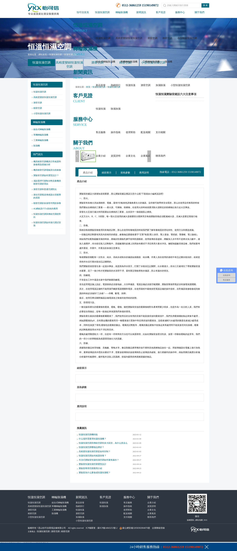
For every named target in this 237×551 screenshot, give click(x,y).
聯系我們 (160, 156)
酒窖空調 (152, 38)
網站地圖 (199, 520)
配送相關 (145, 132)
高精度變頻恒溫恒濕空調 (129, 38)
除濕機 (168, 61)
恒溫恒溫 (130, 85)
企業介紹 (101, 156)
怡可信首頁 (83, 12)
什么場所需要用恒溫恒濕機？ (92, 439)
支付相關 (160, 132)
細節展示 (106, 172)
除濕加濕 (115, 108)
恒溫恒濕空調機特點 (88, 434)
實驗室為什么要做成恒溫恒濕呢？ (94, 472)
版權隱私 (190, 520)
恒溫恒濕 (101, 108)
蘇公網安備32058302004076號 (136, 528)
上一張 (77, 156)
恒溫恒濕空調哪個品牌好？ (91, 447)
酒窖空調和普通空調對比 (45, 189)
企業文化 (130, 156)
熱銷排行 (115, 85)
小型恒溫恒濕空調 (187, 38)
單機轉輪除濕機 (128, 61)
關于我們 (199, 12)
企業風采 (145, 156)
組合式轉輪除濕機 (105, 61)
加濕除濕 (160, 85)
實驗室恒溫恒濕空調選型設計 (92, 464)
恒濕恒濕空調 (43, 531)
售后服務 (101, 132)
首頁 (88, 87)
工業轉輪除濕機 (151, 61)
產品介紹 (88, 172)
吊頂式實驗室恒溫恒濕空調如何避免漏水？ (99, 460)
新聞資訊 (141, 12)
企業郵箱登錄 (158, 528)
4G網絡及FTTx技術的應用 (45, 209)
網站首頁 (42, 54)
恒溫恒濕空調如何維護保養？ (92, 456)
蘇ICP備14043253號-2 (107, 528)
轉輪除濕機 (122, 12)
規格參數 (125, 172)
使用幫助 (130, 132)
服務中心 (180, 12)
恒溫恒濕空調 (102, 12)
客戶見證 (161, 12)
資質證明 (115, 156)
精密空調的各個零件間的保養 (47, 203)
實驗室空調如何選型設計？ (46, 175)
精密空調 (167, 38)
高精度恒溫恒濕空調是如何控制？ (94, 451)
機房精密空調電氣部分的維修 (47, 170)
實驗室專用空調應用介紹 (90, 468)
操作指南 (115, 132)
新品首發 (101, 85)
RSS (205, 520)
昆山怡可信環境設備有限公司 (52, 528)
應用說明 (144, 172)
